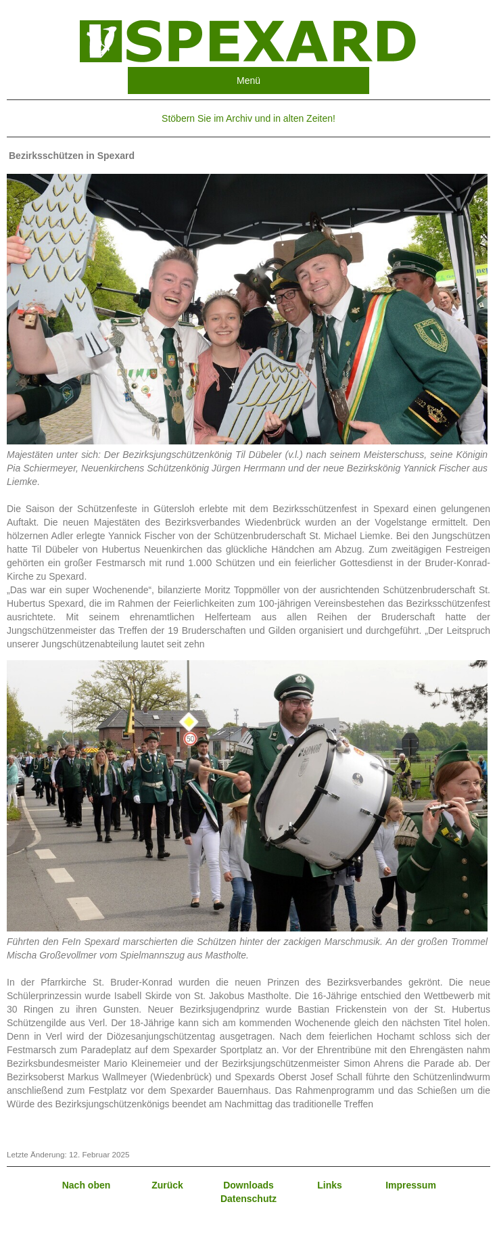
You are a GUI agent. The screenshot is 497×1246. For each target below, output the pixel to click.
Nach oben (86, 1185)
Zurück (167, 1185)
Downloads (248, 1185)
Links (329, 1185)
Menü (248, 80)
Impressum (410, 1185)
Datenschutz (248, 1198)
